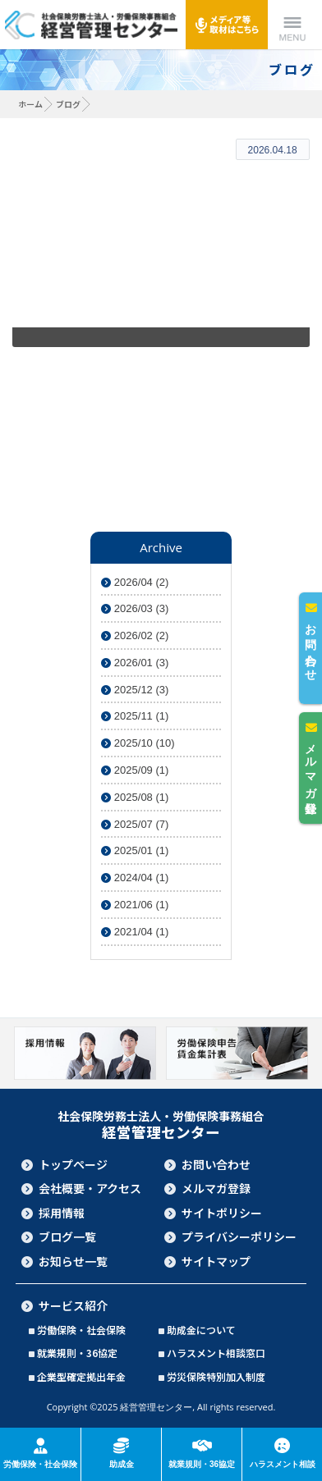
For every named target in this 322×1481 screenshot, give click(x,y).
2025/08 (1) (134, 797)
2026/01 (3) (134, 662)
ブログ (68, 104)
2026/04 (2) (134, 582)
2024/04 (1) (134, 877)
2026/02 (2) (134, 635)
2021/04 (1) (134, 932)
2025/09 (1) (134, 770)
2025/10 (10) (137, 743)
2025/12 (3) (134, 689)
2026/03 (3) (134, 608)
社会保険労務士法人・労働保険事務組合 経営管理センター (90, 24)
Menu (292, 24)
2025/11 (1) (134, 716)
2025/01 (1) (134, 850)
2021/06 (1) (134, 904)
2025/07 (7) (134, 824)
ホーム (30, 104)
